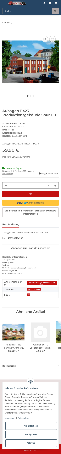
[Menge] (27, 185)
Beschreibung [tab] (10, 224)
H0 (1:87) (17, 132)
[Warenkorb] (56, 3)
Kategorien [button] (9, 366)
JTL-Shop (35, 450)
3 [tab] (33, 96)
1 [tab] (27, 96)
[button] (44, 3)
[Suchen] (27, 11)
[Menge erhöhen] (55, 185)
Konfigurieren (31, 434)
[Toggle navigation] (3, 2)
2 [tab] (30, 96)
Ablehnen (31, 443)
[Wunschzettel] (50, 3)
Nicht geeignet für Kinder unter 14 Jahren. (42, 283)
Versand (26, 156)
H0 (28, 295)
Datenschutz (23, 418)
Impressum (10, 418)
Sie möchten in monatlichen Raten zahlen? (30, 212)
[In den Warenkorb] (4, 31)
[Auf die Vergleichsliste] (45, 39)
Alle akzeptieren (31, 426)
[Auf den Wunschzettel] (52, 39)
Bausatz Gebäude (34, 289)
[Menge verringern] (5, 185)
